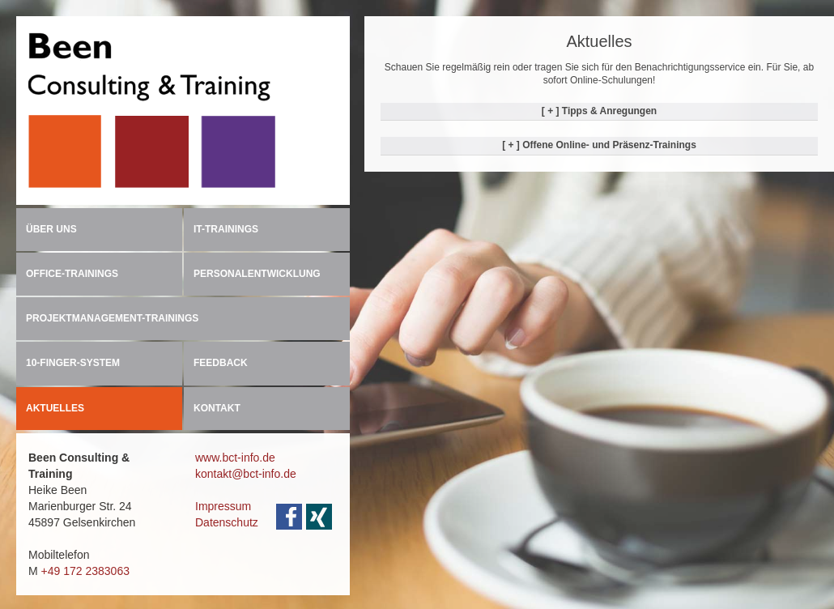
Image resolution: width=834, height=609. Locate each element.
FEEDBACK (221, 362)
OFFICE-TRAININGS (72, 273)
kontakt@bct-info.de (245, 473)
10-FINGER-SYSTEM (73, 362)
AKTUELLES (55, 408)
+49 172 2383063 (85, 570)
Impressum (223, 506)
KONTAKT (217, 408)
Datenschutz (226, 522)
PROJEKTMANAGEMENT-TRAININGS (112, 318)
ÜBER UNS (51, 229)
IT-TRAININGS (226, 229)
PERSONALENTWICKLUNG (257, 273)
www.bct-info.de (235, 457)
